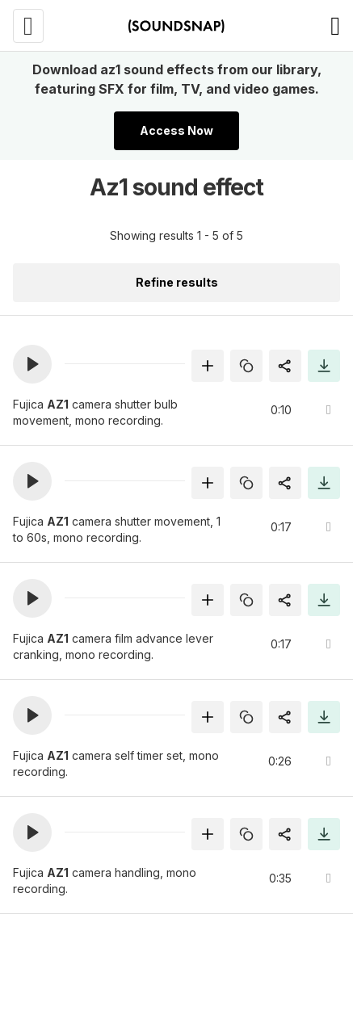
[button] (32, 364)
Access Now (176, 130)
